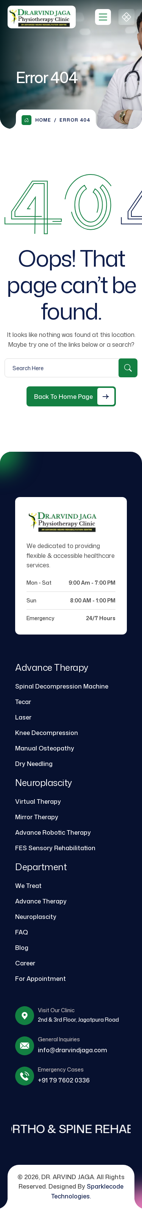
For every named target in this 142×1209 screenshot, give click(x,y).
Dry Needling (34, 764)
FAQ (21, 932)
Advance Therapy (41, 901)
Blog (21, 947)
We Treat (28, 886)
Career (25, 963)
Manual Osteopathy (44, 748)
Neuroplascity (35, 917)
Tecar (23, 702)
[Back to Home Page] (71, 396)
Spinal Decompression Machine (61, 686)
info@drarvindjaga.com (72, 1050)
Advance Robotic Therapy (53, 832)
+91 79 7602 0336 (64, 1080)
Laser (23, 717)
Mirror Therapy (36, 817)
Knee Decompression (46, 733)
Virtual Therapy (38, 801)
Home (36, 120)
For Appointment (40, 978)
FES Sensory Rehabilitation (55, 848)
